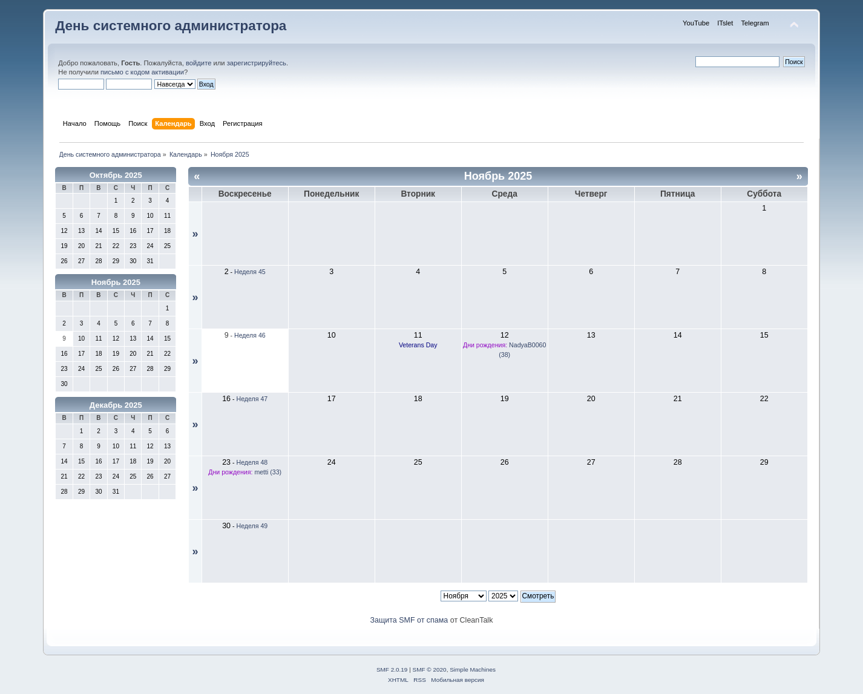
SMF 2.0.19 (392, 669)
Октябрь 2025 (116, 175)
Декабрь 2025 (116, 405)
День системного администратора (170, 25)
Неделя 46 (250, 335)
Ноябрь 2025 (115, 282)
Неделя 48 (251, 462)
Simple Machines (473, 669)
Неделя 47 (251, 398)
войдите (198, 63)
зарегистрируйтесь (256, 63)
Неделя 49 (251, 525)
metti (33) (267, 472)
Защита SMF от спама (409, 620)
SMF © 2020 (430, 669)
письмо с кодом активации (142, 72)
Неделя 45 (250, 271)
